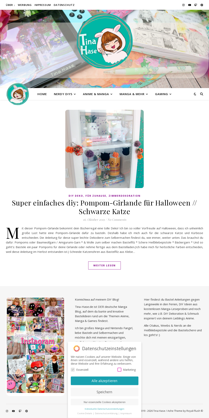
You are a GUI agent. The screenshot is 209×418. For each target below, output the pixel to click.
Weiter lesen (104, 265)
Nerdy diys (63, 94)
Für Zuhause (95, 195)
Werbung (25, 5)
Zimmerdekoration (125, 195)
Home (42, 94)
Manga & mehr (132, 94)
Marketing (126, 369)
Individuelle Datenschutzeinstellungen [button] (104, 408)
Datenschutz (64, 5)
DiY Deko (76, 195)
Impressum (43, 5)
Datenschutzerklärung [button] (106, 412)
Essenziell (79, 369)
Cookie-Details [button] (85, 412)
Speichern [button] (104, 391)
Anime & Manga (96, 94)
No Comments (116, 220)
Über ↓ (10, 5)
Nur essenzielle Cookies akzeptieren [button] (104, 401)
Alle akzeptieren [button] (104, 380)
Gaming (161, 94)
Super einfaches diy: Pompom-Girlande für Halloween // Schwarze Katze (104, 207)
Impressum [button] (126, 412)
